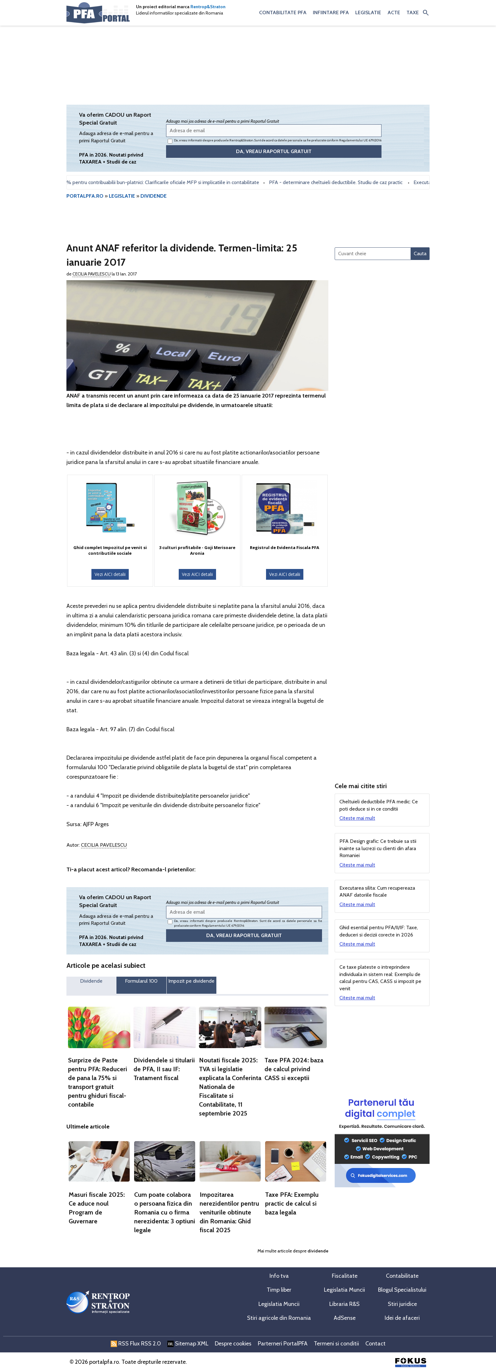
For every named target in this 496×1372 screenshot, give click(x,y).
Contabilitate (402, 1275)
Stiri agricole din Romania (279, 1317)
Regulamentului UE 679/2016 (360, 140)
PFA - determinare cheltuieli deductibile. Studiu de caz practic (341, 182)
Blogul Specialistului (402, 1289)
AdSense (345, 1317)
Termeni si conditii (336, 1343)
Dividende (91, 981)
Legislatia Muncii (344, 1289)
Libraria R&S (344, 1304)
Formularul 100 (141, 981)
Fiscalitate (344, 1275)
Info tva (279, 1275)
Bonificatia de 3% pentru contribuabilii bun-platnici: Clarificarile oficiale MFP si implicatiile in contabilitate (151, 182)
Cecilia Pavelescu (91, 274)
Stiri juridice (402, 1304)
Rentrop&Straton (208, 6)
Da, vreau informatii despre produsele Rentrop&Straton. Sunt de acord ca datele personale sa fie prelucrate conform (274, 141)
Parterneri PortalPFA (282, 1343)
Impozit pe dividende (191, 981)
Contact (375, 1343)
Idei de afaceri (402, 1317)
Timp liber (279, 1289)
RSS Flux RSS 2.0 (136, 1343)
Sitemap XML (187, 1343)
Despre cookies (233, 1343)
